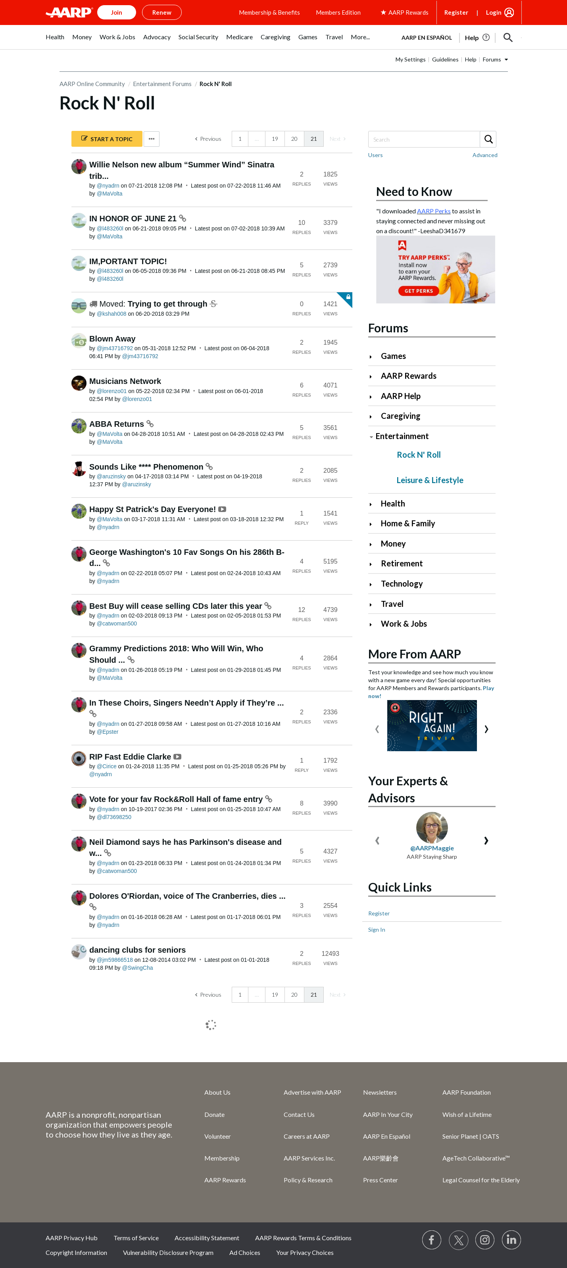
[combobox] (432, 139)
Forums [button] (492, 59)
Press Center (380, 1180)
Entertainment (402, 436)
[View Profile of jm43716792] (115, 348)
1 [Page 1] (240, 138)
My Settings (411, 59)
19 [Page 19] (275, 138)
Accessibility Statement (207, 1237)
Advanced (485, 155)
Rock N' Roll (419, 454)
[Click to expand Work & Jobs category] (374, 624)
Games (393, 356)
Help (471, 59)
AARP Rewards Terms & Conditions (303, 1237)
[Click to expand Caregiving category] (374, 416)
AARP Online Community (92, 83)
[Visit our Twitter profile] (459, 1240)
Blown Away (112, 338)
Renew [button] (161, 12)
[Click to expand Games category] (374, 356)
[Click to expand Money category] (374, 544)
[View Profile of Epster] (108, 732)
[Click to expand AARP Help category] (374, 396)
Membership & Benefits (269, 12)
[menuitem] (55, 41)
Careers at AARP (307, 1136)
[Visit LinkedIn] (512, 1240)
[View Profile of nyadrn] (108, 185)
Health (393, 503)
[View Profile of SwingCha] (137, 968)
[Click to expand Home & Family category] (374, 524)
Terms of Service (136, 1237)
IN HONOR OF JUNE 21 (134, 218)
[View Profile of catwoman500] (117, 623)
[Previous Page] (208, 139)
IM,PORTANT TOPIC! (128, 261)
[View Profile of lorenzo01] (112, 391)
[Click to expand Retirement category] (374, 564)
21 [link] (314, 138)
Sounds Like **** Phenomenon (147, 466)
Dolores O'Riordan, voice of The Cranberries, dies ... (187, 896)
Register (456, 12)
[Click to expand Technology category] (374, 584)
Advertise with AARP (312, 1092)
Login (494, 12)
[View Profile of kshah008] (112, 314)
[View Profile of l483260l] (110, 228)
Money (393, 543)
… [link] (257, 138)
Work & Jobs (404, 623)
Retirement (402, 563)
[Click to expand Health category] (374, 504)
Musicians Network (125, 381)
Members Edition (338, 12)
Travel (392, 603)
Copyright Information (76, 1252)
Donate (214, 1114)
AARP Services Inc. (309, 1158)
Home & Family (408, 523)
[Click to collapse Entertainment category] (371, 437)
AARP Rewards (408, 375)
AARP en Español (427, 37)
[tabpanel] (458, 37)
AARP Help (401, 396)
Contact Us (299, 1114)
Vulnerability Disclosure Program (168, 1252)
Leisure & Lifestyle (430, 480)
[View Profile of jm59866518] (115, 960)
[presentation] (377, 727)
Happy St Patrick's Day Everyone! (153, 509)
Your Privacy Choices (305, 1252)
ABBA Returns (117, 424)
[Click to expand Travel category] (374, 604)
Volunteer (217, 1136)
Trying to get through (169, 303)
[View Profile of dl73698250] (114, 817)
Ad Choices (244, 1252)
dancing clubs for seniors (137, 950)
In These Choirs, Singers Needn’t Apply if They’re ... (186, 702)
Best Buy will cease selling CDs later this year (176, 606)
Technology (402, 583)
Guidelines (445, 59)
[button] (508, 37)
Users (375, 155)
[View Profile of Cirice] (107, 766)
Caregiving (401, 415)
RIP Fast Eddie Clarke (131, 756)
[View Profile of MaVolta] (110, 193)
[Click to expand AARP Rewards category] (374, 376)
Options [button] (152, 139)
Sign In (376, 929)
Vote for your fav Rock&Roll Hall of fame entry (177, 799)
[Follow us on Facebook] (432, 1240)
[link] (337, 139)
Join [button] (116, 12)
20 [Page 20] (294, 138)
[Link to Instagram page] (485, 1240)
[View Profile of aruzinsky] (111, 476)
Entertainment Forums (162, 83)
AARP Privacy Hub (72, 1237)
